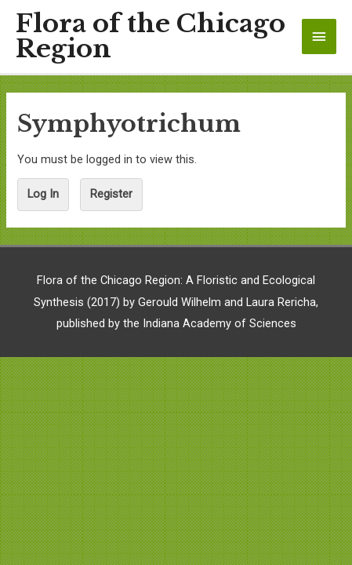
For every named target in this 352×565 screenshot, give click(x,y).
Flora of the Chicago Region (150, 37)
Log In (43, 194)
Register (111, 194)
